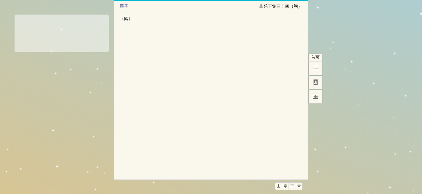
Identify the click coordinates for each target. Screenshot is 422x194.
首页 (315, 57)
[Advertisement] (61, 31)
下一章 (295, 186)
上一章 (282, 186)
